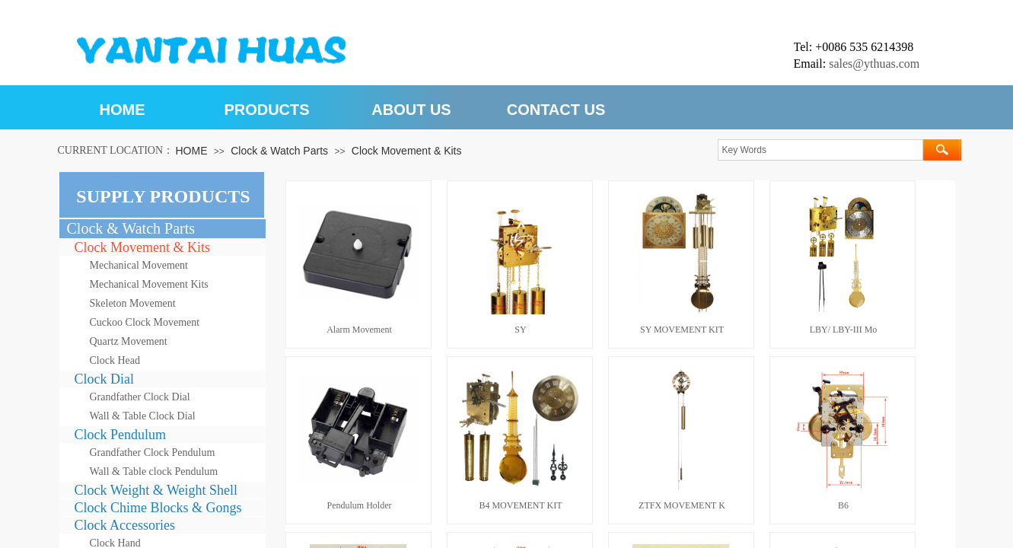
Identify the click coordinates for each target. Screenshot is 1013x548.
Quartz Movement (128, 341)
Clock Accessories (125, 525)
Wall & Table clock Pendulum (154, 471)
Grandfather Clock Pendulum (152, 452)
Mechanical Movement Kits (149, 284)
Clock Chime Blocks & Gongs (158, 507)
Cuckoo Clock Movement (145, 322)
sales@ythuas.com (874, 63)
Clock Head (115, 360)
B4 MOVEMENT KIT (520, 505)
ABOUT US (411, 109)
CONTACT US (556, 109)
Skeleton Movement (133, 303)
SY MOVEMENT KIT (682, 329)
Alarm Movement (359, 329)
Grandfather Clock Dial (140, 397)
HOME (122, 109)
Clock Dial (105, 379)
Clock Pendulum (121, 434)
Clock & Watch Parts (279, 151)
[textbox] (820, 150)
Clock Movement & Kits (407, 151)
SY (520, 329)
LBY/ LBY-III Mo (844, 329)
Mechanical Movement (139, 265)
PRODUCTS (266, 109)
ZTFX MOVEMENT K (682, 505)
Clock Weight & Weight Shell (156, 490)
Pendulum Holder (359, 505)
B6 (843, 505)
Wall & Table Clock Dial (143, 416)
